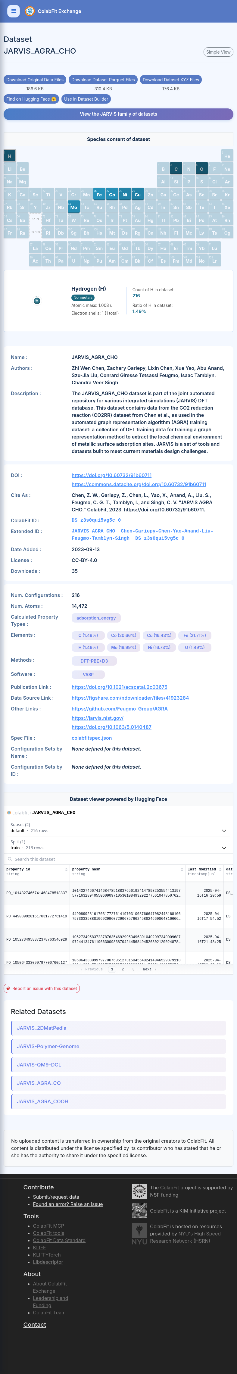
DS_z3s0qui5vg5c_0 (96, 520)
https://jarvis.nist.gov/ (97, 718)
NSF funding (164, 1195)
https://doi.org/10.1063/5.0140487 (111, 727)
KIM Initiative (194, 1211)
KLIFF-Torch (47, 1255)
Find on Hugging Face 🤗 (31, 98)
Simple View (218, 52)
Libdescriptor (48, 1262)
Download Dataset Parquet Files (103, 79)
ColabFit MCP (48, 1226)
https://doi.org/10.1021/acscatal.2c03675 (119, 687)
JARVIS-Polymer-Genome (48, 1046)
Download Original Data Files (35, 79)
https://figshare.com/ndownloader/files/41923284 (130, 698)
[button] (10, 155)
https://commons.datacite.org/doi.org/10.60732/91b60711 (139, 484)
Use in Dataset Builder (86, 98)
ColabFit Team (49, 1313)
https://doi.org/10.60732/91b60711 (111, 475)
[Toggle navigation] (13, 11)
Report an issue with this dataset (41, 988)
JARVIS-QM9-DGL (39, 1065)
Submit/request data (56, 1197)
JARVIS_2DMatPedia (42, 1028)
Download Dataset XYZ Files (171, 79)
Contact (34, 1324)
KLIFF (39, 1247)
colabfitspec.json (92, 738)
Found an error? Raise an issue (68, 1204)
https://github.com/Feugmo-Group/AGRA (120, 709)
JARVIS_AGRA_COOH (42, 1101)
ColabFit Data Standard (59, 1240)
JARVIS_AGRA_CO (39, 1083)
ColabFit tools (48, 1233)
